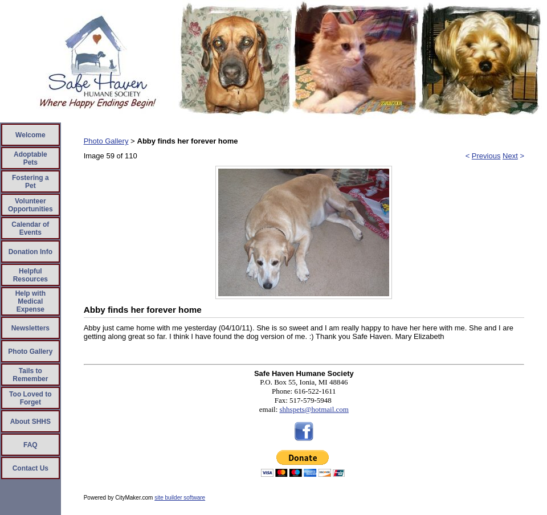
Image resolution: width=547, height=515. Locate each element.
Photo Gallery (30, 351)
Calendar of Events (30, 228)
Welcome (30, 135)
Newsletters (30, 328)
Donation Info (30, 252)
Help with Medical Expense (30, 301)
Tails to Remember (30, 375)
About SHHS (30, 422)
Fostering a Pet (30, 182)
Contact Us (30, 468)
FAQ (30, 445)
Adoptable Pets (30, 158)
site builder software (179, 497)
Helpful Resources (30, 275)
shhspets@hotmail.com (314, 409)
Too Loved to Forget (30, 398)
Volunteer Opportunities (30, 205)
